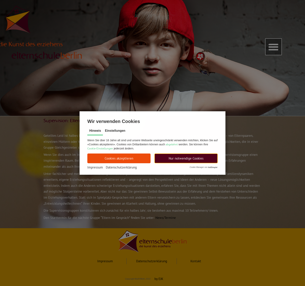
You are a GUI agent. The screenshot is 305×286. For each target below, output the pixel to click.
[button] (119, 158)
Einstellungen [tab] (115, 130)
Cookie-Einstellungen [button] (100, 148)
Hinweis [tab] (95, 130)
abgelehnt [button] (172, 144)
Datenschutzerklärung (121, 167)
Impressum (95, 167)
